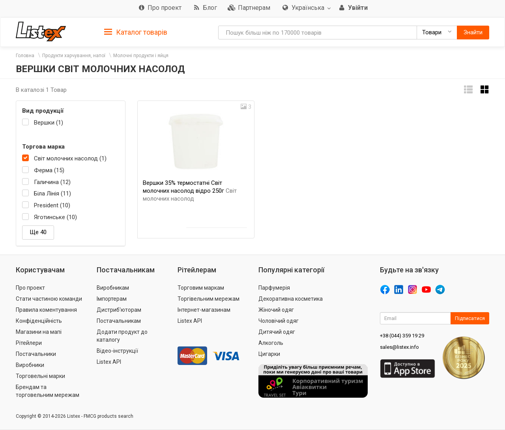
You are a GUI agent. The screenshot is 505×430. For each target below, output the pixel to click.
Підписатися (470, 318)
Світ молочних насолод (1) (70, 158)
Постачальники (36, 354)
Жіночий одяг (276, 310)
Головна (25, 55)
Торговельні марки (40, 376)
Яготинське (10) (55, 217)
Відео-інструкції (117, 351)
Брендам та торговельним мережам (47, 391)
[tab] (135, 32)
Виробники (30, 365)
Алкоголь (270, 343)
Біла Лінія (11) (52, 193)
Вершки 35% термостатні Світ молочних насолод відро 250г (190, 190)
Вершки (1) (48, 122)
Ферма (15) (49, 170)
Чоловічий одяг (278, 321)
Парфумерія (274, 288)
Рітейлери (29, 343)
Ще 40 (38, 232)
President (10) (52, 205)
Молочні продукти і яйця (140, 55)
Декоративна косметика (290, 299)
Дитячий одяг (276, 332)
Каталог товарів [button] (135, 32)
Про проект (30, 288)
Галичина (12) (52, 182)
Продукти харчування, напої (73, 55)
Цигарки (269, 354)
